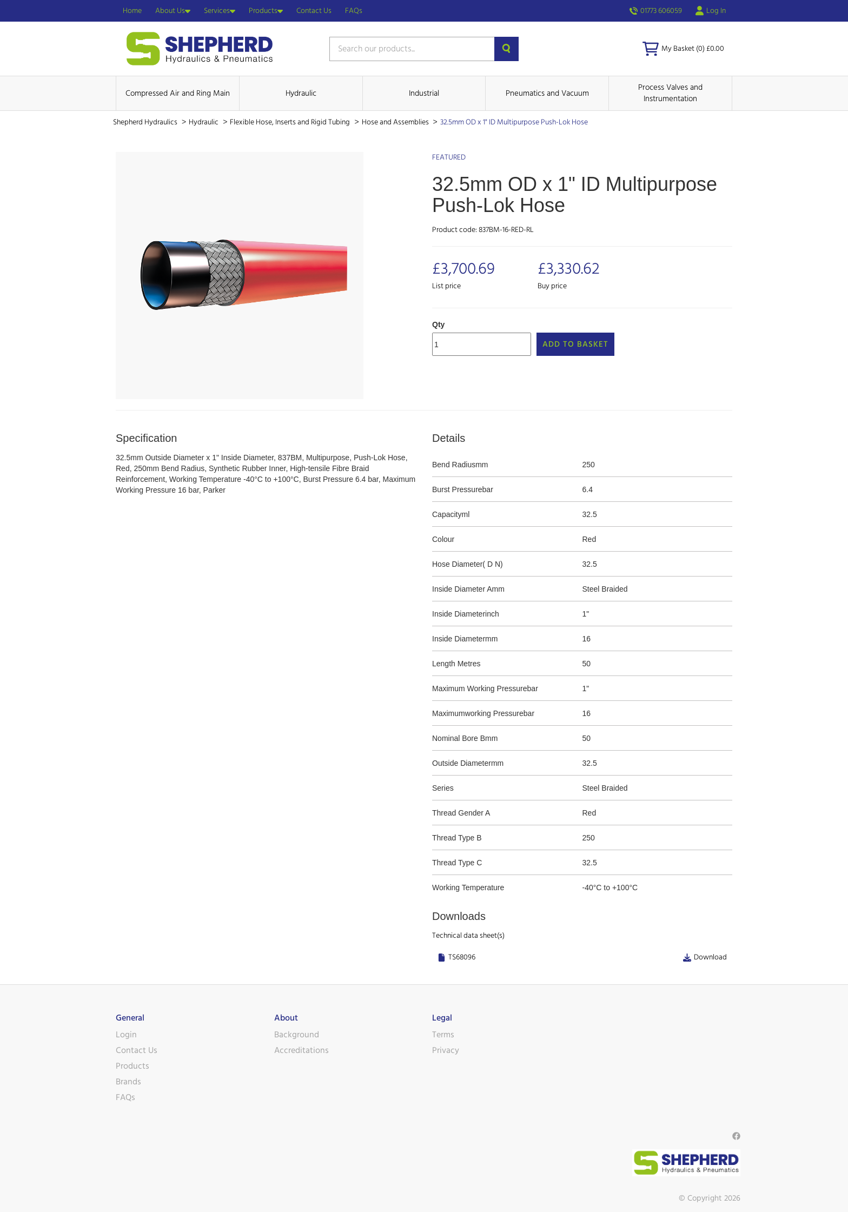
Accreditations (301, 1050)
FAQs (353, 11)
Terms (443, 1034)
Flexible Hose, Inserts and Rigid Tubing (291, 122)
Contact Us (314, 11)
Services (219, 11)
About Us (172, 11)
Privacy (445, 1050)
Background (296, 1034)
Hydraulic (301, 93)
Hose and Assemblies (396, 122)
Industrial (424, 93)
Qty (438, 324)
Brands (128, 1081)
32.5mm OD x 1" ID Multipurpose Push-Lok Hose (514, 122)
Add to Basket (575, 344)
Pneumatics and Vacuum (547, 93)
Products (266, 11)
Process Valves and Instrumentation (670, 93)
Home (132, 11)
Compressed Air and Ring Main (177, 93)
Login (126, 1034)
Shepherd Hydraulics (146, 122)
